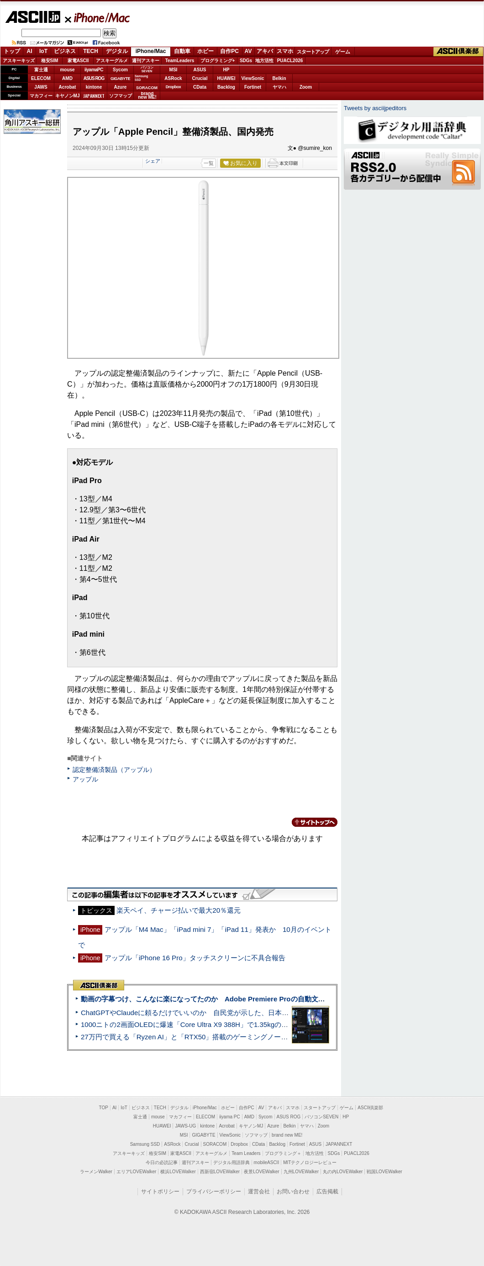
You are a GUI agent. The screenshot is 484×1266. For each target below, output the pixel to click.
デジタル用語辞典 (231, 1162)
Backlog (226, 87)
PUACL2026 (290, 60)
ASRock (173, 78)
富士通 (41, 69)
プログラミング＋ (283, 1153)
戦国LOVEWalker (384, 1171)
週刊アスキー (145, 60)
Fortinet (252, 87)
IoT (43, 51)
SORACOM (215, 1144)
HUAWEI (226, 78)
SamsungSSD (141, 77)
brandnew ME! (147, 96)
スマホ (285, 51)
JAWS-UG (185, 1125)
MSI (173, 69)
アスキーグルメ (112, 60)
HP (226, 69)
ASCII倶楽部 (458, 51)
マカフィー (41, 95)
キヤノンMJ (67, 95)
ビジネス (65, 51)
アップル (85, 779)
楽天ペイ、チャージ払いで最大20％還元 (178, 910)
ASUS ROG (94, 78)
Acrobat (67, 87)
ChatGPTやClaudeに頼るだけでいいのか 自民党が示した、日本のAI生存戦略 (202, 1012)
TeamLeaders (180, 60)
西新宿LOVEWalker (220, 1171)
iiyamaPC (93, 69)
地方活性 (264, 60)
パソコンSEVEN (147, 69)
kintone (94, 87)
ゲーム (342, 51)
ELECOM (41, 78)
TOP (103, 1107)
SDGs (246, 60)
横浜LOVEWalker (177, 1171)
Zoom (306, 87)
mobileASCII (266, 1162)
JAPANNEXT (94, 95)
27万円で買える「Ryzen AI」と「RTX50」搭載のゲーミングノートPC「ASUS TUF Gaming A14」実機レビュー (253, 1037)
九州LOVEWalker (301, 1171)
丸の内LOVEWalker (343, 1171)
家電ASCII (78, 60)
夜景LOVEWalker (261, 1171)
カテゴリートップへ (309, 822)
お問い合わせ (293, 1191)
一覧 (209, 163)
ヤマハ (279, 87)
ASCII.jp (32, 17)
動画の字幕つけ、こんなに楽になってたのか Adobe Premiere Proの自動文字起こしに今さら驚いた (237, 999)
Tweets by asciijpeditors (375, 108)
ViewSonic (253, 78)
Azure (120, 87)
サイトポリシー (160, 1191)
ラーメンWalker (96, 1171)
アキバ (265, 51)
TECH (90, 51)
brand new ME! (287, 1135)
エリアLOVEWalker (136, 1171)
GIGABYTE (120, 78)
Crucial (200, 78)
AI (29, 51)
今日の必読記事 (162, 1162)
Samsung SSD (145, 1144)
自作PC (229, 51)
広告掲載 (327, 1191)
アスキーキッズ (19, 60)
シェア (152, 161)
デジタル (117, 51)
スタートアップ (313, 51)
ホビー (205, 51)
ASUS (200, 69)
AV (248, 51)
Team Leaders (245, 1153)
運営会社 (259, 1191)
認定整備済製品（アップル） (114, 769)
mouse (67, 69)
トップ (12, 51)
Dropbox (173, 87)
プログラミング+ (217, 60)
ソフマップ (120, 95)
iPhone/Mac (98, 17)
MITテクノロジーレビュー (310, 1162)
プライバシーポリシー (213, 1191)
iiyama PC (229, 1116)
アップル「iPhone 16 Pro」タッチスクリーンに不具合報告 (195, 958)
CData (199, 87)
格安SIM (49, 60)
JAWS (40, 87)
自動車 (182, 51)
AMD (67, 78)
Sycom (120, 69)
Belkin (279, 78)
